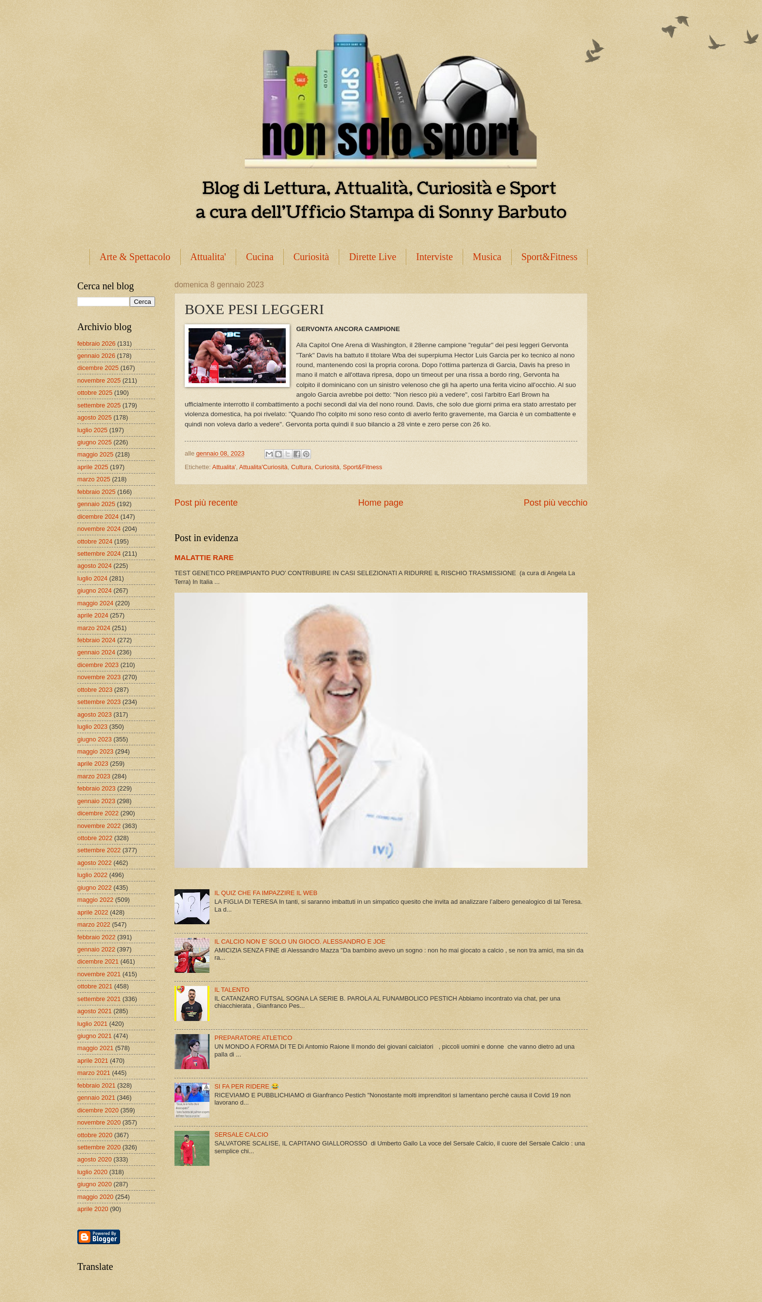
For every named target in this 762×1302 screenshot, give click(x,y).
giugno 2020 (94, 1184)
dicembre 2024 (98, 516)
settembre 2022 (99, 850)
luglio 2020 (92, 1172)
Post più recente (206, 503)
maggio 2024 (95, 603)
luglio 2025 (92, 430)
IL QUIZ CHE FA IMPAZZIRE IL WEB (265, 893)
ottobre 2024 (94, 541)
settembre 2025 (99, 405)
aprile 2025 (92, 467)
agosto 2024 (94, 565)
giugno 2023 (94, 739)
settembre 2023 (99, 701)
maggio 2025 (95, 454)
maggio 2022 (95, 899)
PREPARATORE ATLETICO (253, 1037)
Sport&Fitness (549, 256)
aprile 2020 (92, 1209)
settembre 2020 (99, 1147)
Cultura (301, 467)
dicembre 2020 (98, 1110)
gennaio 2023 (96, 801)
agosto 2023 (94, 714)
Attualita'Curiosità (263, 467)
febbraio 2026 (96, 343)
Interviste (434, 256)
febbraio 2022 (96, 937)
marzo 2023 (93, 776)
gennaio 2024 (96, 652)
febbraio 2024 (96, 640)
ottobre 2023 (94, 689)
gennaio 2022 (96, 949)
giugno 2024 (94, 590)
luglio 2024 (92, 578)
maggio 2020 (95, 1196)
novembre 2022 (99, 825)
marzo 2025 (93, 479)
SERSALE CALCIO (241, 1134)
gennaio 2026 (96, 355)
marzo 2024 (93, 628)
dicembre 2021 (98, 961)
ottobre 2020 (94, 1135)
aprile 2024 (92, 615)
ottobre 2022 (94, 838)
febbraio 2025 (96, 491)
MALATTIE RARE (204, 557)
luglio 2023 (92, 726)
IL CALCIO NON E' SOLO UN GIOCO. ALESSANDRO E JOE (299, 941)
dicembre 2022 (98, 813)
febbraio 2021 (96, 1085)
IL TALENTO (231, 989)
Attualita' (208, 256)
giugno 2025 (94, 442)
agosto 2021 (94, 1011)
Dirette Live (372, 256)
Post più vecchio (556, 503)
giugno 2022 (94, 887)
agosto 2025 (94, 417)
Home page (380, 503)
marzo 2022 (93, 924)
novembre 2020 (99, 1122)
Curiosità (311, 256)
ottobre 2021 (94, 986)
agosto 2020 (94, 1159)
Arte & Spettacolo (135, 256)
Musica (487, 256)
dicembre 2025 (98, 367)
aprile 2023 (92, 763)
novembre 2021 (99, 974)
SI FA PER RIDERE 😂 (246, 1086)
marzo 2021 (93, 1072)
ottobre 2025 (94, 392)
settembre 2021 (99, 999)
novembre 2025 (99, 380)
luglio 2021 (92, 1023)
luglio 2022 (92, 875)
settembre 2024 (99, 553)
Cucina (260, 256)
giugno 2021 (94, 1035)
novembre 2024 (99, 528)
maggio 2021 (95, 1048)
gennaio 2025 (96, 504)
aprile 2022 (92, 912)
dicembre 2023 (98, 665)
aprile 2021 (92, 1060)
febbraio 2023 (96, 788)
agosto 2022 (94, 862)
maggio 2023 (95, 751)
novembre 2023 (99, 677)
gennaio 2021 (96, 1097)
